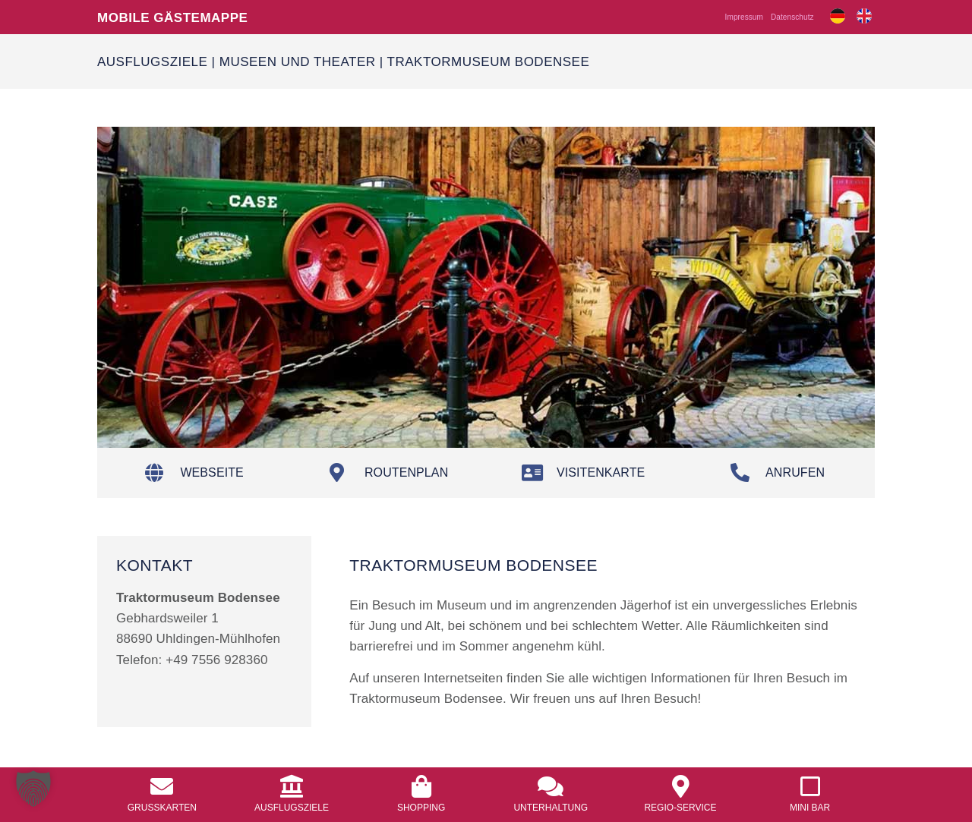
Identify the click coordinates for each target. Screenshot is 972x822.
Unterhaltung (550, 807)
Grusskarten (162, 807)
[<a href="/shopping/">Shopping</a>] (421, 786)
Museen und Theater (297, 61)
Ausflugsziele (152, 61)
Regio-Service (680, 807)
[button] (33, 788)
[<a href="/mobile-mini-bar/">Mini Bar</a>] (810, 786)
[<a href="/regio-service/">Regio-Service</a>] (680, 786)
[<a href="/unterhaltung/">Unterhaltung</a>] (550, 786)
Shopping (421, 807)
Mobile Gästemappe (172, 17)
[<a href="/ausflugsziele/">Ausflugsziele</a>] (291, 786)
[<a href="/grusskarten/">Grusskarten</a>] (161, 786)
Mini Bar (810, 807)
